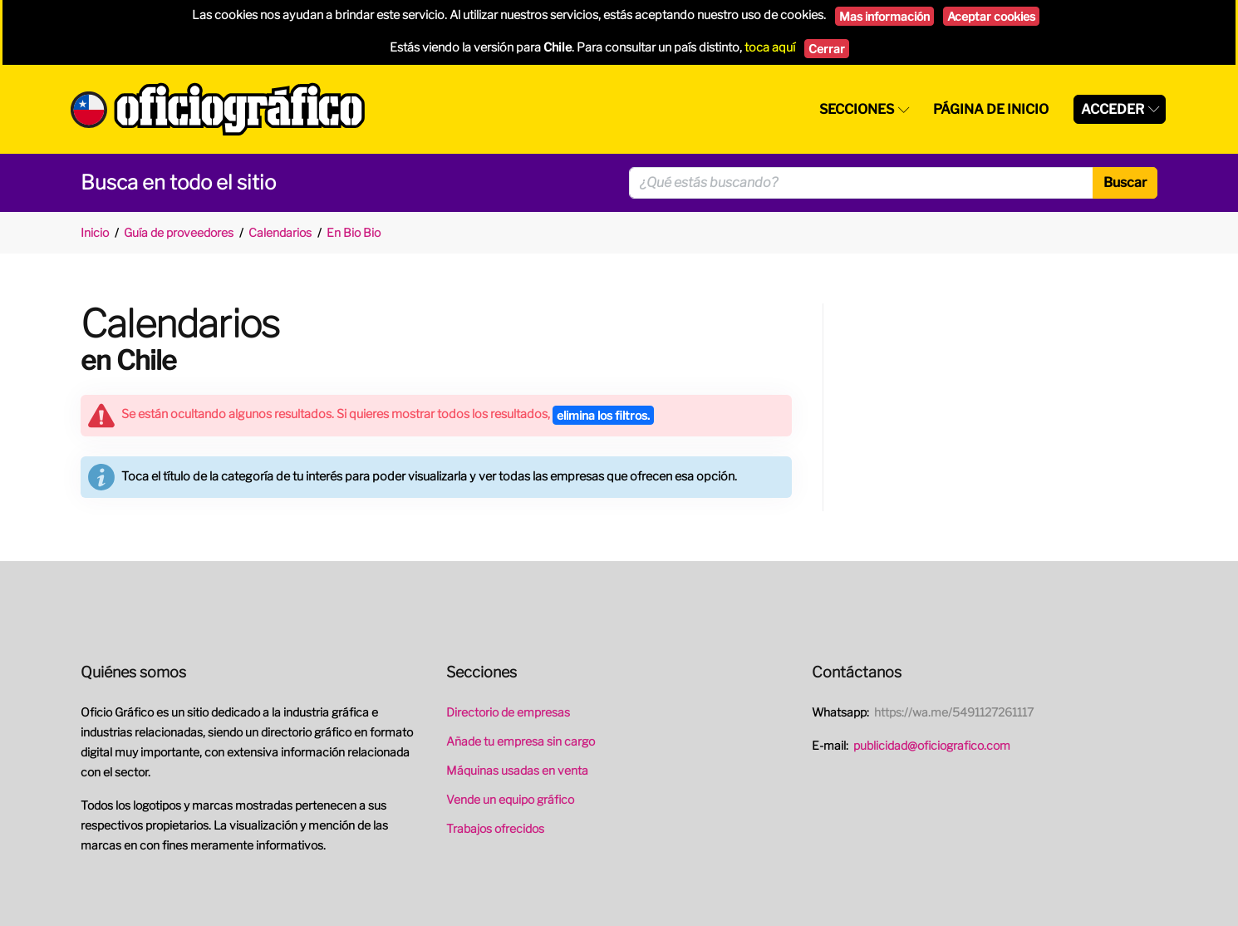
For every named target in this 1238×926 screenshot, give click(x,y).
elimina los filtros (603, 415)
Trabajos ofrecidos (495, 828)
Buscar (1125, 182)
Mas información (884, 16)
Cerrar (826, 49)
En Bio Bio (354, 232)
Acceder (1112, 109)
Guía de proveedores (178, 232)
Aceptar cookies (991, 16)
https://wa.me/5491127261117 (954, 712)
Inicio (95, 232)
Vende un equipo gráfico (510, 799)
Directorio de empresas (508, 712)
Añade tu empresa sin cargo (520, 741)
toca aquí (769, 47)
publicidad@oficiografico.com (931, 745)
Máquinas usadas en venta (517, 770)
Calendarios (280, 232)
